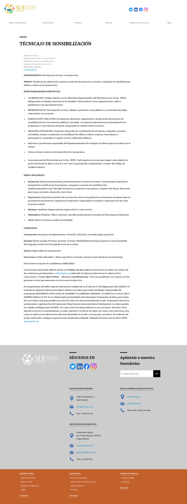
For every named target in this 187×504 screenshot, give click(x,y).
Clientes (78, 23)
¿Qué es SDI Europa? (17, 23)
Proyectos (74, 490)
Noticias (108, 23)
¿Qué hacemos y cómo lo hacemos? (83, 482)
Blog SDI (124, 488)
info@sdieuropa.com (84, 407)
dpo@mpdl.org (31, 321)
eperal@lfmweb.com (84, 446)
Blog (169, 23)
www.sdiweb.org (133, 397)
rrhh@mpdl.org (30, 70)
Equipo (23, 490)
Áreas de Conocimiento (78, 478)
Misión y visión (26, 482)
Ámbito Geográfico (77, 486)
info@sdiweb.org (134, 404)
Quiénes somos (27, 474)
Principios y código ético (30, 486)
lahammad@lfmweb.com (86, 452)
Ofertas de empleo (129, 474)
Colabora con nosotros (139, 23)
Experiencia (48, 23)
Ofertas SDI (125, 482)
